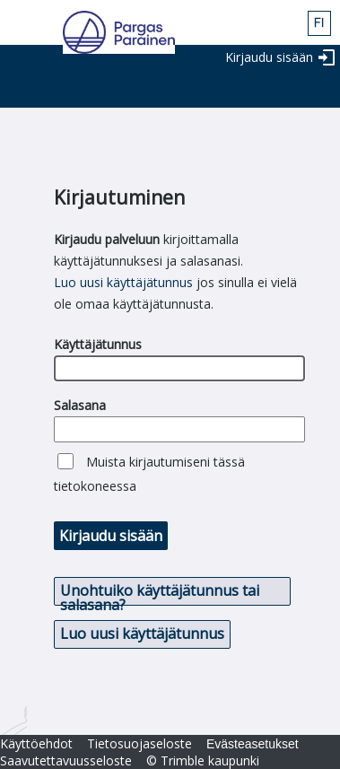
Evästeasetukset (252, 744)
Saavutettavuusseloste (66, 760)
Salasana (80, 405)
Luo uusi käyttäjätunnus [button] (142, 633)
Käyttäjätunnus (98, 344)
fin (319, 23)
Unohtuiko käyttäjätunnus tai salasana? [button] (159, 593)
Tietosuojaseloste (139, 743)
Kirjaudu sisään (269, 57)
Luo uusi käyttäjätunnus (123, 282)
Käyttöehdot (36, 743)
